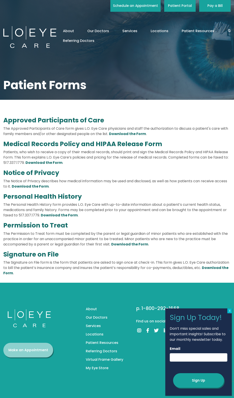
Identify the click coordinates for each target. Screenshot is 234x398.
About (68, 30)
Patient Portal (180, 5)
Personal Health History (42, 196)
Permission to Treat (35, 225)
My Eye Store (97, 368)
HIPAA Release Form (129, 143)
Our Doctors (98, 30)
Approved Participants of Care (53, 120)
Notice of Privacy (31, 172)
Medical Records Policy (41, 143)
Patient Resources (198, 30)
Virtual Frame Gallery (104, 359)
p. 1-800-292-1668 (157, 308)
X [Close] (229, 311)
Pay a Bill (215, 5)
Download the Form (127, 133)
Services (129, 30)
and (88, 143)
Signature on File (31, 254)
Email (175, 348)
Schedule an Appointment (135, 5)
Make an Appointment (28, 350)
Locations (159, 30)
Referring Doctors (78, 40)
